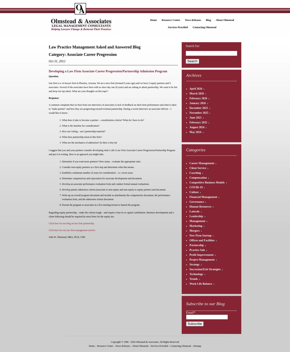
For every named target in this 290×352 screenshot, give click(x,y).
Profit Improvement (202, 254)
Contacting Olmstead (204, 27)
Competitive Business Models (207, 182)
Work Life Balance (201, 283)
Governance (197, 201)
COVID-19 (196, 187)
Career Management (202, 163)
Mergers (195, 230)
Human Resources (200, 206)
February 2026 (198, 98)
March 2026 (197, 93)
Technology (196, 274)
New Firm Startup (201, 235)
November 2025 (199, 112)
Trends (194, 278)
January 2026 (198, 103)
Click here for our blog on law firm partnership (71, 223)
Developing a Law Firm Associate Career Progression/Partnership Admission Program (108, 71)
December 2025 (199, 107)
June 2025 (196, 117)
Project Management (202, 259)
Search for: (193, 46)
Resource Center (171, 19)
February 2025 (198, 122)
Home (153, 19)
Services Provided (178, 27)
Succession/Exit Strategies (205, 269)
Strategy (195, 264)
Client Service (198, 168)
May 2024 (195, 132)
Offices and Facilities (202, 240)
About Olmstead (225, 19)
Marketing (196, 225)
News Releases (193, 19)
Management (197, 221)
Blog (208, 19)
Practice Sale (197, 250)
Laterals (195, 211)
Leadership (196, 216)
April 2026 (196, 88)
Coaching (195, 172)
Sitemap (197, 346)
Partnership (197, 245)
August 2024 (197, 127)
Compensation (198, 177)
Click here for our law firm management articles (72, 230)
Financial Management (203, 197)
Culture (194, 192)
